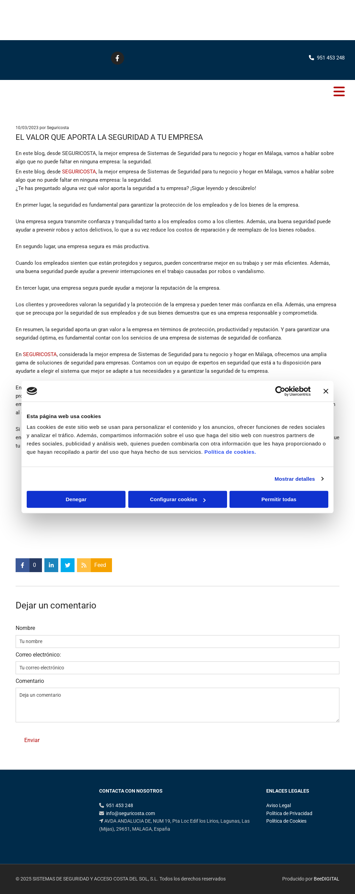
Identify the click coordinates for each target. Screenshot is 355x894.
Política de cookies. (230, 452)
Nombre (25, 628)
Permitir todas (278, 499)
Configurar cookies (178, 499)
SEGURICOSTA (79, 172)
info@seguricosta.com (130, 813)
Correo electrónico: (38, 654)
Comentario (30, 681)
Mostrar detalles (295, 479)
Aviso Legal (278, 805)
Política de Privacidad (289, 813)
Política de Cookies (286, 821)
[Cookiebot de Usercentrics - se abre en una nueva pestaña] (280, 391)
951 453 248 (324, 27)
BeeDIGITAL (326, 879)
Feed (100, 565)
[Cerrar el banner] (325, 391)
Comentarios (325, 127)
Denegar (76, 499)
